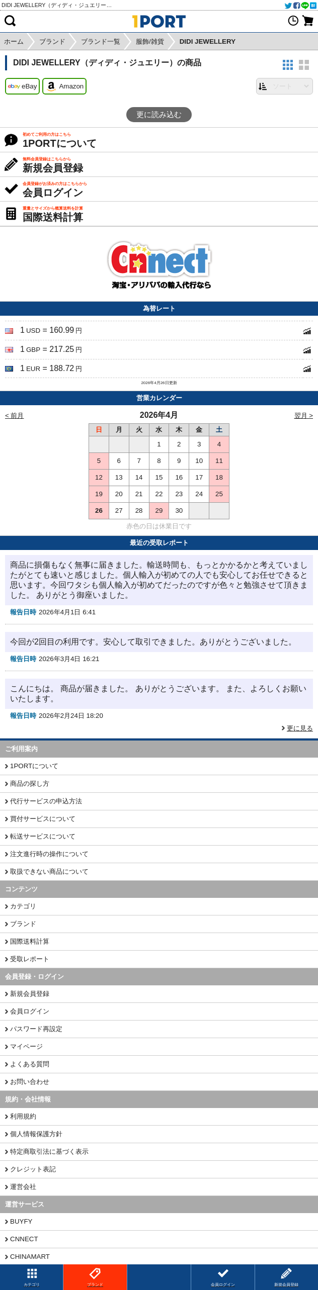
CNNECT (24, 1239)
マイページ (26, 1046)
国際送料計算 (29, 941)
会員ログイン (29, 1011)
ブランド (23, 924)
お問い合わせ (29, 1081)
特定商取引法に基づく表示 (49, 1151)
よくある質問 (29, 1064)
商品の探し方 (29, 783)
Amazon (64, 86)
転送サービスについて (42, 836)
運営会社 (23, 1186)
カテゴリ (23, 906)
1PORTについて (34, 766)
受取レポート (29, 959)
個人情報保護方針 (36, 1134)
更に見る (300, 728)
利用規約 (23, 1116)
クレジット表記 (33, 1169)
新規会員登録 (29, 993)
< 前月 (14, 415)
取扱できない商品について (49, 871)
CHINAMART (30, 1256)
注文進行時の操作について (49, 854)
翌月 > (303, 415)
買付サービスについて (42, 818)
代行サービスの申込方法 (46, 801)
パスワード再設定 (36, 1029)
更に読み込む (159, 115)
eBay (22, 86)
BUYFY (21, 1221)
